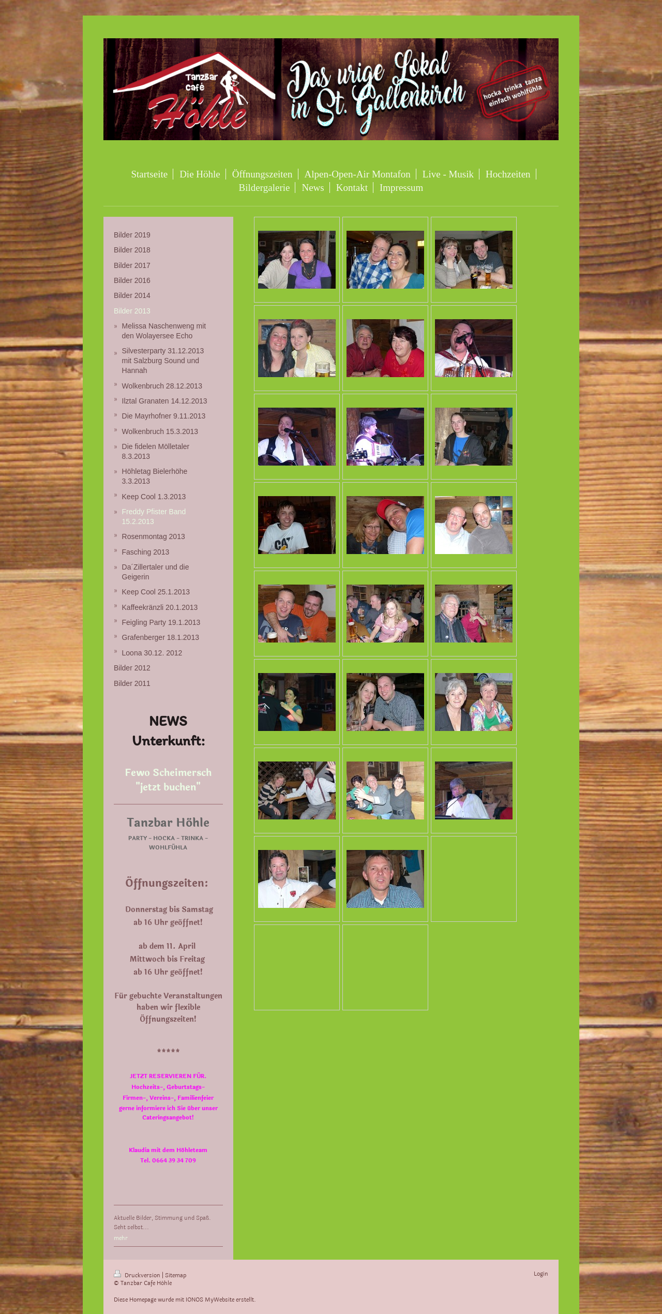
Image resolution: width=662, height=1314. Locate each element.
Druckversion (138, 1275)
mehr (121, 1238)
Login (541, 1274)
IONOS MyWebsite (210, 1299)
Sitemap (175, 1275)
